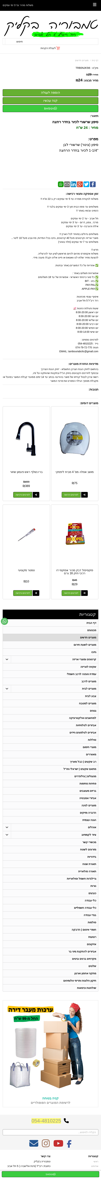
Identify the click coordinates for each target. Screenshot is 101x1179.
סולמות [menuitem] (92, 922)
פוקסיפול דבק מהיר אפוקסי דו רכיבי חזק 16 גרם (74, 572)
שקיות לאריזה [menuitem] (88, 666)
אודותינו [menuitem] (94, 1166)
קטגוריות (87, 614)
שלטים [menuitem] (92, 966)
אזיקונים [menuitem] (91, 944)
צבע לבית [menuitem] (90, 696)
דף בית (95, 60)
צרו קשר (45, 1156)
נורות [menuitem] (93, 885)
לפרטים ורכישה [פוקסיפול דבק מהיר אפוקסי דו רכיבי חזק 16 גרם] (71, 593)
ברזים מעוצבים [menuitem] (88, 790)
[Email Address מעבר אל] (33, 1145)
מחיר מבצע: (90, 80)
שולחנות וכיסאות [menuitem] (86, 987)
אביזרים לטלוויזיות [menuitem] (86, 725)
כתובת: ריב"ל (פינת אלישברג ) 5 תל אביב (28, 1166)
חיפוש (19, 41)
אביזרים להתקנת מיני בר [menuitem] (82, 951)
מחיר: (92, 74)
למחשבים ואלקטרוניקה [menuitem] (82, 717)
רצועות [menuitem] (92, 936)
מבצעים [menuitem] (91, 630)
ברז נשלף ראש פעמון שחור (26, 471)
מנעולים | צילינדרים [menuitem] (85, 776)
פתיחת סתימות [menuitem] (88, 783)
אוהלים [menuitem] (92, 827)
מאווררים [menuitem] (91, 754)
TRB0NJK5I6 (83, 67)
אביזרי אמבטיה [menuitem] (87, 798)
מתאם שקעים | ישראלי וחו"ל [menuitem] (79, 768)
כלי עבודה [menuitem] (90, 900)
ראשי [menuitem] (95, 1161)
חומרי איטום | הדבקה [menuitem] (84, 929)
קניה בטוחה (50, 1098)
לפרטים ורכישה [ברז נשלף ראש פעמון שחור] (23, 495)
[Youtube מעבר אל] (58, 1145)
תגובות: (93, 389)
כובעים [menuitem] (92, 893)
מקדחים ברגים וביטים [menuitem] (84, 958)
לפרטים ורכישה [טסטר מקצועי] (23, 593)
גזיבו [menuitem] (93, 651)
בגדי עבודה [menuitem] (90, 915)
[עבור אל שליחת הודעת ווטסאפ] (4, 621)
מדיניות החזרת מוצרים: (83, 364)
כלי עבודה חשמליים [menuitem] (85, 907)
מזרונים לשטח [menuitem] (88, 849)
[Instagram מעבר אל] (46, 1145)
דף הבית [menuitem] (91, 622)
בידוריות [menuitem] (91, 856)
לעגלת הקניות (48, 48)
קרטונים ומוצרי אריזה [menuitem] (84, 659)
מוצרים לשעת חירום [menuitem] (85, 644)
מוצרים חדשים (81, 60)
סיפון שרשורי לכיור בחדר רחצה (74, 122)
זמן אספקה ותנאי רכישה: (82, 193)
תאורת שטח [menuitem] (89, 864)
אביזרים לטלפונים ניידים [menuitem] (83, 732)
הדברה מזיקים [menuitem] (88, 812)
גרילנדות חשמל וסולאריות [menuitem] (81, 878)
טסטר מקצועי (26, 570)
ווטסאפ (50, 108)
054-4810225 (46, 1121)
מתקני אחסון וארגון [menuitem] (85, 973)
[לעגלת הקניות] (50, 48)
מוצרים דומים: (89, 403)
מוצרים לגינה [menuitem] (89, 805)
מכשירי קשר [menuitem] (89, 842)
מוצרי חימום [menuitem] (89, 747)
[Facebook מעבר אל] (69, 1145)
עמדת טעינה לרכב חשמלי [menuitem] (81, 674)
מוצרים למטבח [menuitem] (87, 703)
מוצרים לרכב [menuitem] (89, 681)
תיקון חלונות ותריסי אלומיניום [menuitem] (79, 980)
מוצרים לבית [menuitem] (89, 688)
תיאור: (94, 116)
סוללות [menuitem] (92, 739)
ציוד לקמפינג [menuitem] (89, 834)
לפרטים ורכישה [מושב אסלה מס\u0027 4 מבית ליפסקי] (71, 495)
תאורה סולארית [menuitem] (87, 871)
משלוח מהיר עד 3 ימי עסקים (18, 5)
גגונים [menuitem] (93, 710)
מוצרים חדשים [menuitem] (88, 637)
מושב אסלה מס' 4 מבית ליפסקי (75, 471)
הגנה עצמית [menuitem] (89, 819)
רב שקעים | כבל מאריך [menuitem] (83, 761)
